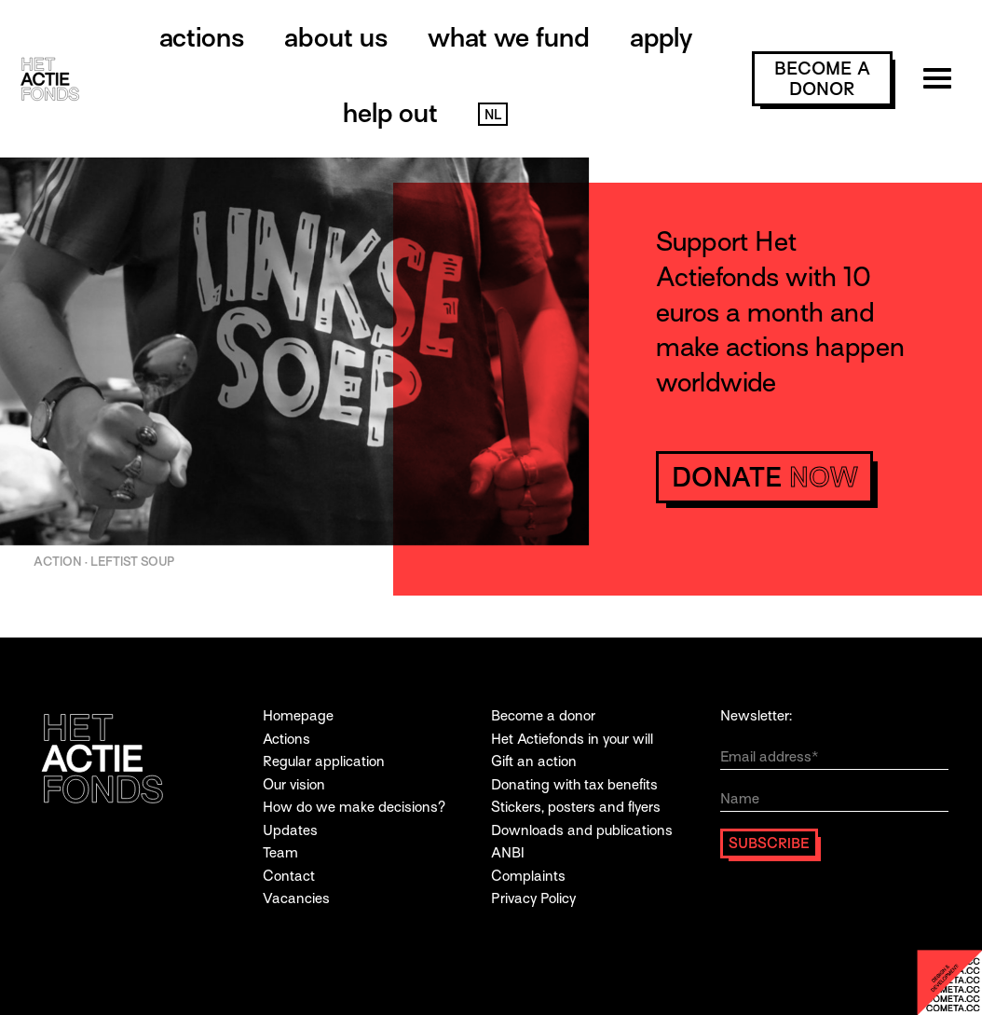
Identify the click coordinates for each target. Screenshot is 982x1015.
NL (492, 114)
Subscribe (769, 843)
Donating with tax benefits (574, 784)
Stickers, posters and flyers (576, 807)
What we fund (509, 37)
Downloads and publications (582, 830)
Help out (390, 113)
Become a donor (543, 715)
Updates (290, 830)
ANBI (508, 852)
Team (280, 852)
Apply (661, 37)
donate (765, 477)
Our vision (294, 784)
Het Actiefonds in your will (572, 739)
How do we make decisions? (354, 807)
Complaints (528, 876)
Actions (201, 37)
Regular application (324, 761)
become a (822, 79)
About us (336, 37)
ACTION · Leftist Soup (104, 562)
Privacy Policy (533, 898)
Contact (289, 876)
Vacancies (296, 898)
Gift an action (534, 761)
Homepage (298, 715)
